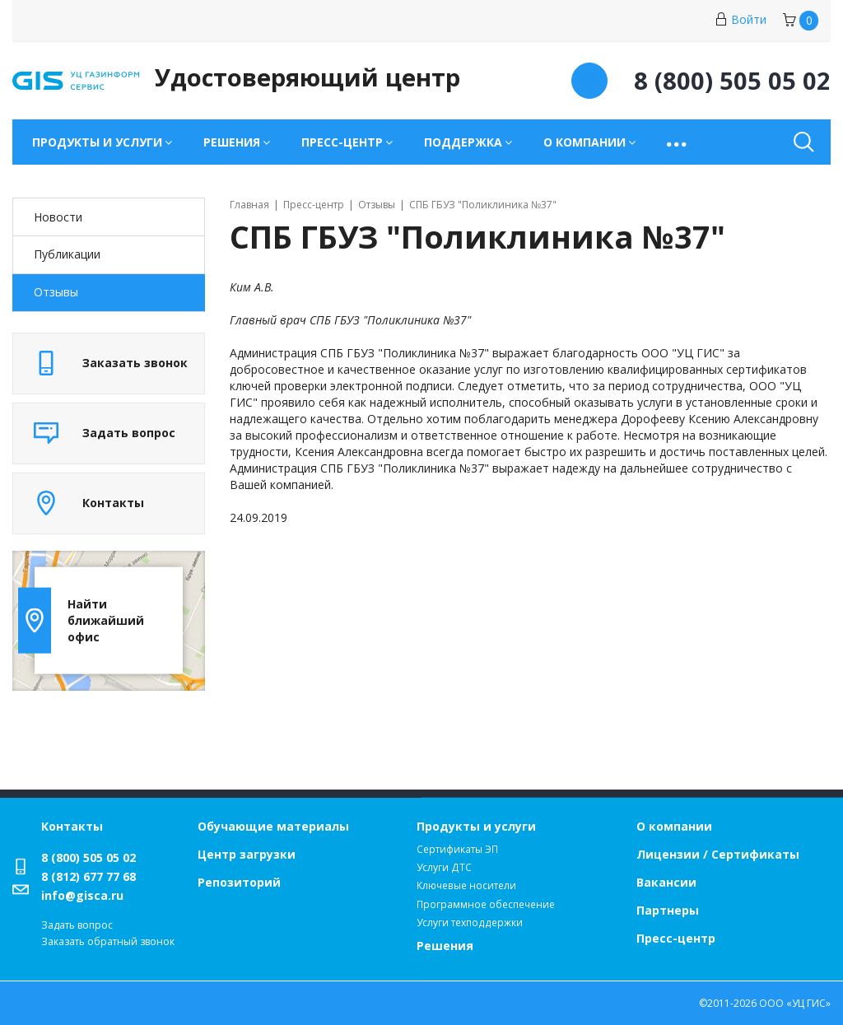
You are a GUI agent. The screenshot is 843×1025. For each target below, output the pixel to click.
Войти (740, 19)
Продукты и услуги (476, 826)
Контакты (72, 826)
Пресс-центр (675, 938)
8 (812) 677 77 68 (88, 876)
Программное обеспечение (486, 904)
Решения (445, 945)
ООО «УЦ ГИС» (795, 1003)
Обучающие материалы (273, 826)
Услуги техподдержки (470, 922)
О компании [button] (584, 142)
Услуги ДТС (444, 867)
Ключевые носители (466, 885)
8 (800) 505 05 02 (88, 857)
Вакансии (666, 882)
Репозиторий (239, 882)
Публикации (67, 254)
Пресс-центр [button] (342, 142)
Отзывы (56, 292)
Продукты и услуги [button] (97, 142)
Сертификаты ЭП (457, 849)
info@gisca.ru (82, 895)
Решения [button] (231, 142)
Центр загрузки (247, 854)
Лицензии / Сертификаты (717, 854)
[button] (678, 142)
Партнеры (667, 910)
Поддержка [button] (463, 142)
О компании (674, 826)
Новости (58, 217)
